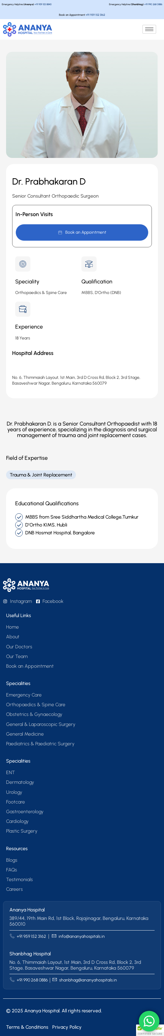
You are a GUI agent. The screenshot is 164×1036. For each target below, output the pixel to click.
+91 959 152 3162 (95, 14)
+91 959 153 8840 (43, 4)
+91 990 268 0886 (153, 4)
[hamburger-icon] (149, 29)
